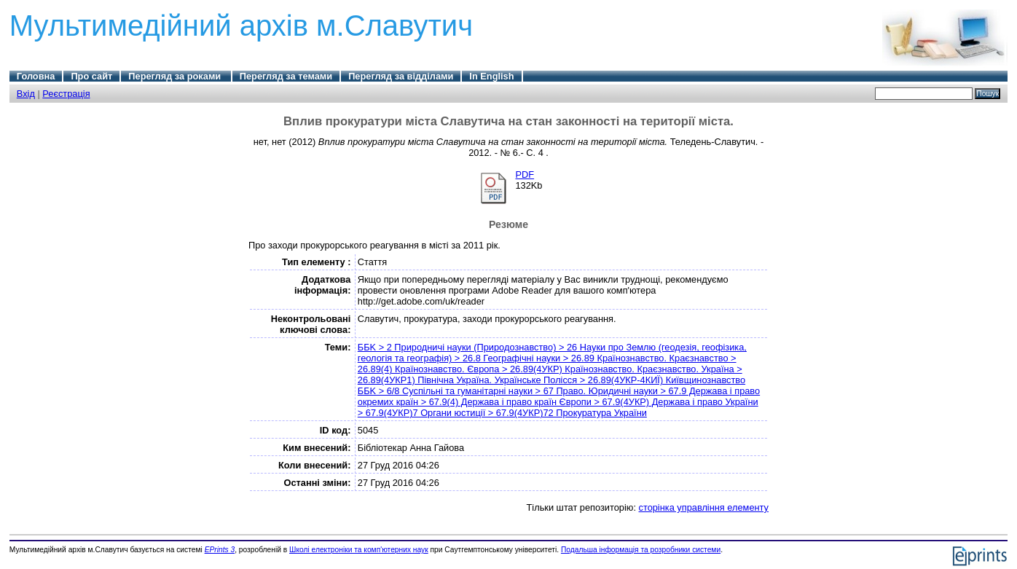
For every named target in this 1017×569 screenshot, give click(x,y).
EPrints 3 (220, 550)
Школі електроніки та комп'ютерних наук (358, 550)
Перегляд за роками (175, 76)
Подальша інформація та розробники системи (640, 550)
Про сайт (91, 76)
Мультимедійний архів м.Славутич (241, 25)
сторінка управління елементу (704, 507)
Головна (36, 76)
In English (491, 76)
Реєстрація (66, 93)
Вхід (26, 93)
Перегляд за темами (286, 76)
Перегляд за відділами (400, 76)
